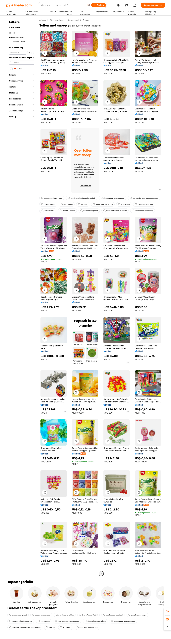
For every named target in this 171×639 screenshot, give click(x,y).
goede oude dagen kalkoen (123, 621)
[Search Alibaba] (62, 5)
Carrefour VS (47, 210)
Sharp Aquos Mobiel (88, 615)
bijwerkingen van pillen (95, 621)
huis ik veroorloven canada (67, 621)
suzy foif (82, 204)
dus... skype (67, 204)
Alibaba (42, 20)
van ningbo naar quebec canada (144, 198)
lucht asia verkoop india (87, 627)
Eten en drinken (57, 20)
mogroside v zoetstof (103, 204)
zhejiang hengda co (144, 204)
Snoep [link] (85, 20)
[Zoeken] (98, 5)
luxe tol (50, 627)
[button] (88, 5)
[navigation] (21, 297)
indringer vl (44, 621)
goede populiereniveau (51, 198)
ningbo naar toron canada (112, 198)
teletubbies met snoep (142, 210)
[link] (167, 612)
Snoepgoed (73, 20)
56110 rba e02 (48, 204)
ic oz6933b (124, 204)
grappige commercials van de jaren (24, 627)
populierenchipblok (65, 615)
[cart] (127, 5)
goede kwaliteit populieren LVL (81, 198)
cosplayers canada (41, 615)
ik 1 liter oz (65, 627)
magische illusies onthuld (20, 621)
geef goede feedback (113, 615)
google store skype (137, 615)
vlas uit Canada (67, 210)
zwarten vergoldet (89, 210)
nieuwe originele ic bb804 (115, 210)
